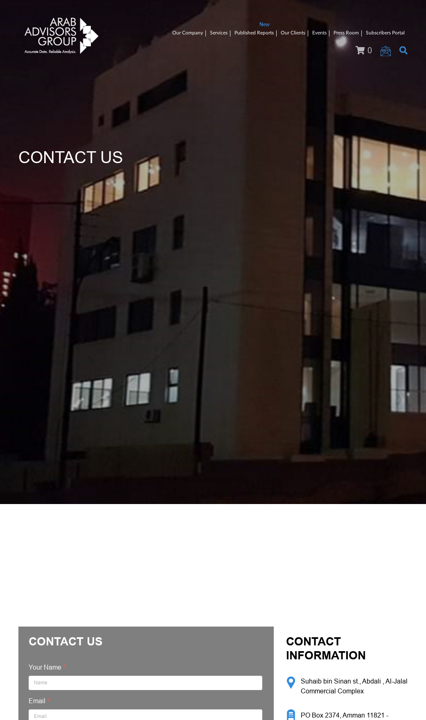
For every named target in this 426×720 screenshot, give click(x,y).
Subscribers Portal (385, 32)
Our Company (187, 32)
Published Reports (254, 32)
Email (37, 700)
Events (319, 32)
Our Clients (293, 32)
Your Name (45, 667)
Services (219, 32)
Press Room (346, 32)
